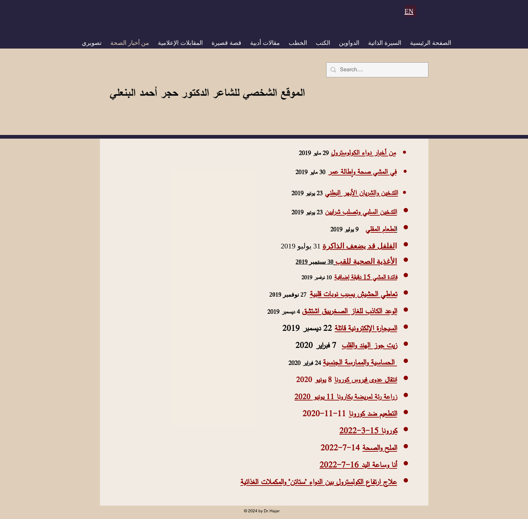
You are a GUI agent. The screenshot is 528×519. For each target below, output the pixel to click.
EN (409, 11)
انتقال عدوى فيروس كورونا (365, 379)
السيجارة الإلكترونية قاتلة (366, 328)
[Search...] (377, 70)
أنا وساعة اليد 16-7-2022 (358, 464)
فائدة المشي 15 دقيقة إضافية (365, 277)
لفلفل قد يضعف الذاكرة (358, 246)
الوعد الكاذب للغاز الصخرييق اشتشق (349, 310)
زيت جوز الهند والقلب (369, 345)
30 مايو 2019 (310, 172)
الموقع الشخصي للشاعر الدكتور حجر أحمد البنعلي (207, 92)
